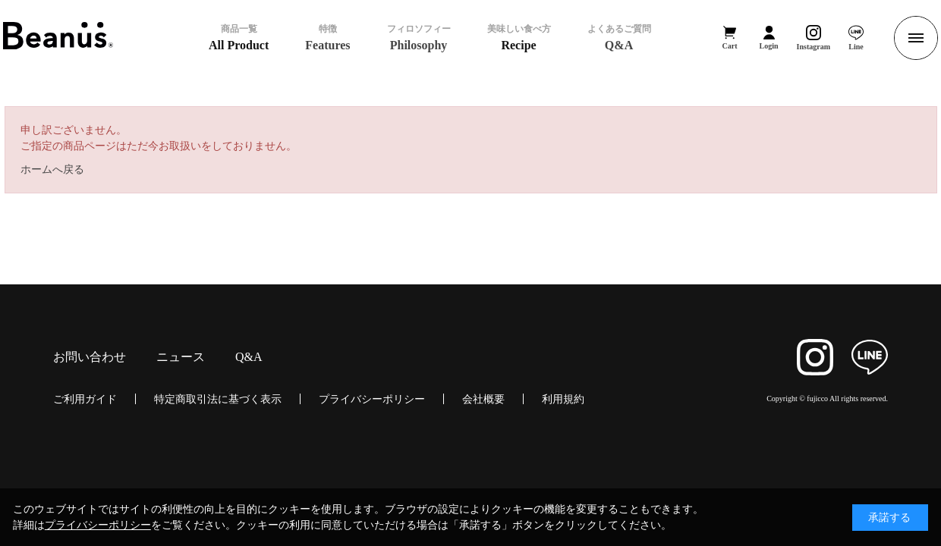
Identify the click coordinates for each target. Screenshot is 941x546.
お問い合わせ (89, 357)
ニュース (180, 357)
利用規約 (563, 399)
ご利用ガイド (85, 399)
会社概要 (483, 399)
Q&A (249, 357)
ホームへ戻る (52, 169)
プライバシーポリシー (372, 399)
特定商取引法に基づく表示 (218, 399)
